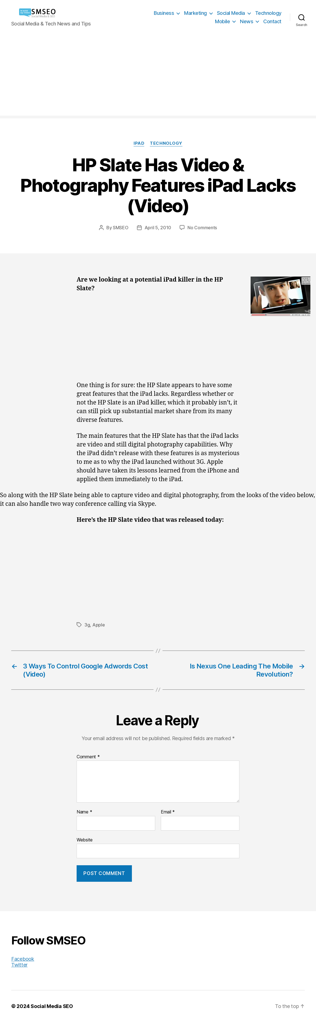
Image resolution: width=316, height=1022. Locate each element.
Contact (272, 21)
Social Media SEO (52, 1006)
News (246, 21)
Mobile (222, 21)
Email (168, 812)
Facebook (22, 959)
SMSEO (121, 227)
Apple (98, 625)
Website (85, 840)
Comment (88, 756)
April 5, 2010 (158, 227)
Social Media (231, 13)
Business (164, 13)
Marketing (195, 13)
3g (87, 625)
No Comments (202, 227)
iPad (139, 143)
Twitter (19, 965)
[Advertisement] (158, 76)
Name (84, 812)
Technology (268, 13)
